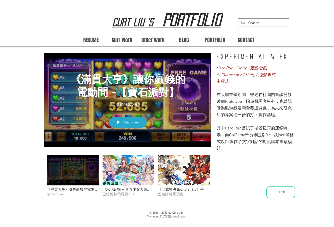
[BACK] (280, 192)
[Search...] (263, 23)
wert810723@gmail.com (169, 216)
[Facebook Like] (132, 214)
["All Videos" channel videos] (127, 177)
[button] (153, 40)
